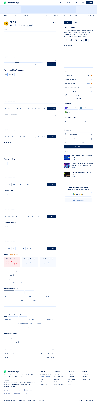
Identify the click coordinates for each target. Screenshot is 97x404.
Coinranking (11, 3)
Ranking (49, 16)
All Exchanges (9, 292)
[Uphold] (28, 393)
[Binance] (17, 390)
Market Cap (58, 16)
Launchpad (43, 384)
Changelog (71, 376)
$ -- (88, 79)
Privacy (30, 400)
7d (20, 64)
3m (28, 64)
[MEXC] (7, 390)
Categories (18, 16)
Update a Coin (58, 381)
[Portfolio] (63, 2)
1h (5, 64)
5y (38, 64)
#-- (14, 25)
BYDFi (5, 384)
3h (9, 64)
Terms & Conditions (38, 400)
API (41, 381)
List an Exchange (59, 384)
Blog (69, 384)
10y (42, 64)
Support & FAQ (86, 379)
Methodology (71, 379)
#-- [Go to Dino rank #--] (76, 112)
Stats (12, 16)
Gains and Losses (39, 16)
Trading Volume (68, 16)
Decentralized (19, 292)
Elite (41, 379)
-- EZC (90, 87)
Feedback (84, 376)
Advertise (56, 374)
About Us (20, 376)
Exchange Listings (87, 16)
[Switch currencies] (78, 141)
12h (13, 64)
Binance (32, 382)
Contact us (85, 374)
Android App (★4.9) (45, 374)
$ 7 (84, 83)
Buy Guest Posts (58, 376)
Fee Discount (49, 296)
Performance (28, 16)
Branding (70, 381)
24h (17, 64)
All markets (30, 327)
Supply (77, 16)
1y (32, 64)
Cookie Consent (22, 400)
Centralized (29, 292)
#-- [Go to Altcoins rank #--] (91, 107)
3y (35, 64)
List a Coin (57, 379)
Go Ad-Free (9, 142)
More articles (78, 180)
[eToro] (17, 393)
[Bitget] (28, 390)
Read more (82, 36)
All (31, 184)
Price (6, 16)
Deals (41, 387)
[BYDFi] (7, 393)
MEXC (28, 382)
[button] (71, 108)
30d (24, 64)
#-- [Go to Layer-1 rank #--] (76, 107)
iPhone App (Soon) (45, 376)
